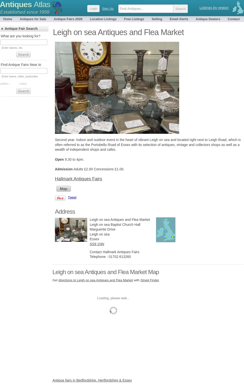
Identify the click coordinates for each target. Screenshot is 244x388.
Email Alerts (179, 19)
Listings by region (214, 7)
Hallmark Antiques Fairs (78, 178)
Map (63, 189)
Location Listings (103, 19)
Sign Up (108, 8)
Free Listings (134, 19)
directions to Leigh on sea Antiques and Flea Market (96, 280)
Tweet (72, 197)
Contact (234, 19)
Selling (157, 19)
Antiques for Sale (33, 19)
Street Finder (149, 280)
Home (7, 19)
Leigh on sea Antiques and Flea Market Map (105, 272)
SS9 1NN (97, 244)
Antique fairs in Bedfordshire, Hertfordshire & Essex (92, 380)
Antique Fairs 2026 (68, 19)
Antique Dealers (208, 19)
